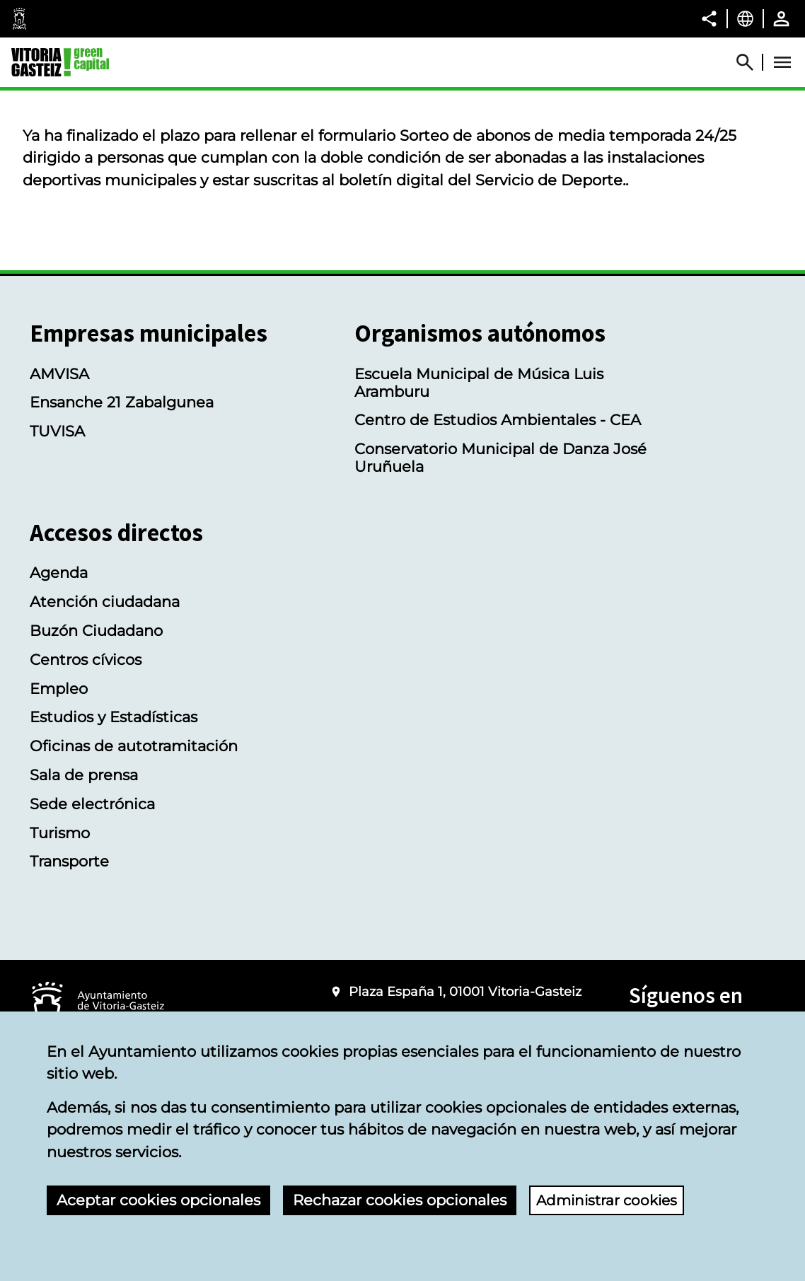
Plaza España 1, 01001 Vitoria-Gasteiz (465, 991)
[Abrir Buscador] (751, 62)
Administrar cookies (610, 1200)
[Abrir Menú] (782, 62)
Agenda (59, 572)
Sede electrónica (92, 804)
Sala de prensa (84, 775)
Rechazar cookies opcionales (399, 1200)
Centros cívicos (85, 659)
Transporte (69, 861)
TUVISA (57, 431)
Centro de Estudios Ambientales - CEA (497, 420)
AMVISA (59, 374)
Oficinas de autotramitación (134, 746)
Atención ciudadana (105, 601)
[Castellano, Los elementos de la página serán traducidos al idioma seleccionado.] (745, 18)
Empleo (59, 688)
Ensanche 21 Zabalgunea (122, 402)
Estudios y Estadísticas (113, 717)
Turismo (60, 833)
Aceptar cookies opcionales (158, 1200)
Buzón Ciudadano (96, 630)
